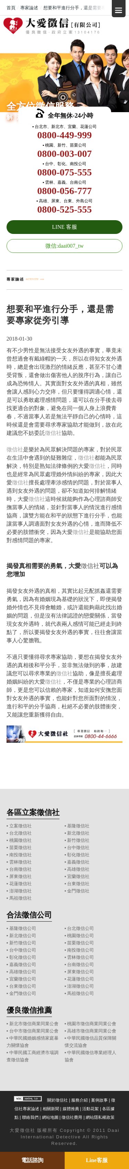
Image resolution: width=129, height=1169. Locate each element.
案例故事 (99, 1100)
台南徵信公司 (80, 964)
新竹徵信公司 (22, 942)
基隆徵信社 (78, 825)
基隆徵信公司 (22, 928)
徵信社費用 (72, 1117)
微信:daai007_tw (64, 246)
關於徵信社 (57, 1100)
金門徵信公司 (22, 993)
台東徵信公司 (22, 986)
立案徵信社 (20, 825)
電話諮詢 (32, 1160)
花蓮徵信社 (20, 883)
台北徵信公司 (80, 928)
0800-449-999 (64, 135)
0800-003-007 (64, 153)
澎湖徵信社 (20, 890)
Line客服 (97, 1160)
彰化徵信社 (78, 854)
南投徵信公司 (80, 950)
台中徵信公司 (22, 950)
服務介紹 (79, 1100)
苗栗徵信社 (20, 847)
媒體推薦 (71, 1108)
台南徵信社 (20, 869)
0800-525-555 (64, 209)
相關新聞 (51, 1108)
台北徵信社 (20, 833)
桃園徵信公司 (80, 935)
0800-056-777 (64, 190)
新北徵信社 (78, 833)
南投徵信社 (20, 854)
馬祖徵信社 (20, 898)
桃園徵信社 (20, 840)
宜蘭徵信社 (78, 876)
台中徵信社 (78, 847)
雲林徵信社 (20, 862)
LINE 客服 (64, 227)
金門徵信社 (78, 890)
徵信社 (53, 433)
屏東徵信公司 (80, 971)
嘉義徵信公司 (22, 964)
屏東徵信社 (20, 876)
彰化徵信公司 (22, 957)
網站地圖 (50, 1117)
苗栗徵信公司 (80, 942)
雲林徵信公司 (80, 957)
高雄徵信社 (78, 869)
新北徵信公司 (22, 935)
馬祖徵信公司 (80, 993)
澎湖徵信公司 (80, 986)
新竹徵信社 (78, 840)
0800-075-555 (64, 172)
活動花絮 (90, 1108)
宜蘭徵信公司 (22, 979)
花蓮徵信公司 (80, 979)
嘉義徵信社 (78, 862)
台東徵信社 (78, 883)
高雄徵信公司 (22, 971)
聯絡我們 (30, 1117)
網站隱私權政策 (100, 1117)
